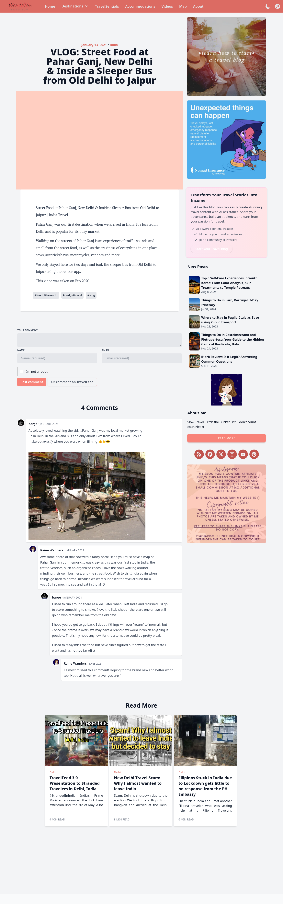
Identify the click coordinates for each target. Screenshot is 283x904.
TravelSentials (107, 6)
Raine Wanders (51, 550)
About (198, 6)
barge (33, 424)
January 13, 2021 (94, 45)
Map (183, 6)
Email (106, 350)
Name (21, 350)
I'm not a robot (37, 371)
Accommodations (140, 6)
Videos (167, 6)
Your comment (27, 330)
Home (50, 6)
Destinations (75, 6)
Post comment (31, 382)
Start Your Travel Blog (211, 249)
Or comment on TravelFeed (72, 382)
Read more (226, 438)
